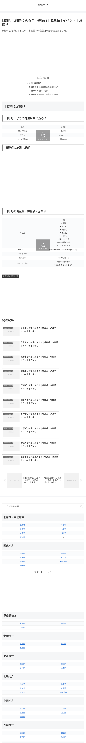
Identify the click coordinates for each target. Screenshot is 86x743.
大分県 (63, 694)
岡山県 (22, 658)
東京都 (63, 498)
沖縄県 (63, 706)
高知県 (63, 678)
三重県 (63, 609)
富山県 (22, 585)
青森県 (22, 470)
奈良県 (63, 629)
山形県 (63, 470)
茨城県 (22, 494)
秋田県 (63, 466)
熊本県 (22, 706)
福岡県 (22, 694)
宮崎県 (63, 698)
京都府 (22, 629)
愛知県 (63, 605)
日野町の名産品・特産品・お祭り (45, 95)
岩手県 (22, 474)
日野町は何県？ (35, 83)
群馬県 (22, 503)
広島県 (63, 649)
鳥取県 (22, 649)
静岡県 (22, 609)
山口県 (63, 654)
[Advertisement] (43, 53)
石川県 (22, 589)
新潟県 (22, 564)
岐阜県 (22, 605)
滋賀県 (22, 625)
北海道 (22, 466)
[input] (43, 447)
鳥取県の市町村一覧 (10, 277)
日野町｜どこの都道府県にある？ (45, 87)
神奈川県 (63, 503)
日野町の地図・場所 (39, 91)
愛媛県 (63, 674)
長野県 (63, 564)
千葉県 (63, 494)
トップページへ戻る (22, 735)
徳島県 (22, 674)
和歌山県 (63, 633)
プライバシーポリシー (64, 735)
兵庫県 (63, 625)
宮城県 (22, 478)
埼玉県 (22, 507)
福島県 (63, 474)
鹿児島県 (63, 702)
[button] (81, 447)
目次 (39, 77)
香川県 (22, 678)
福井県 (63, 585)
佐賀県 (22, 698)
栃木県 (22, 498)
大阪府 (22, 633)
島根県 (22, 654)
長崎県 (22, 702)
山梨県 (22, 568)
